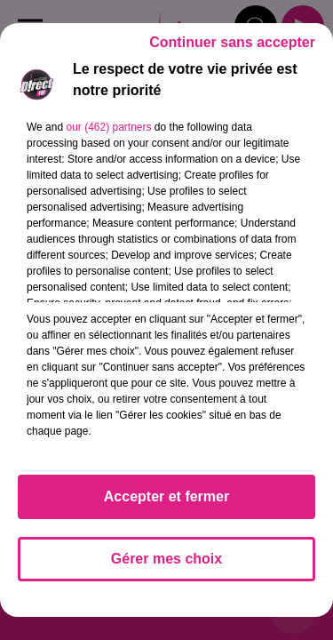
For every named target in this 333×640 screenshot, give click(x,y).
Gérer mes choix (166, 558)
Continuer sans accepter (232, 42)
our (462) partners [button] (108, 127)
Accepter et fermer (166, 496)
